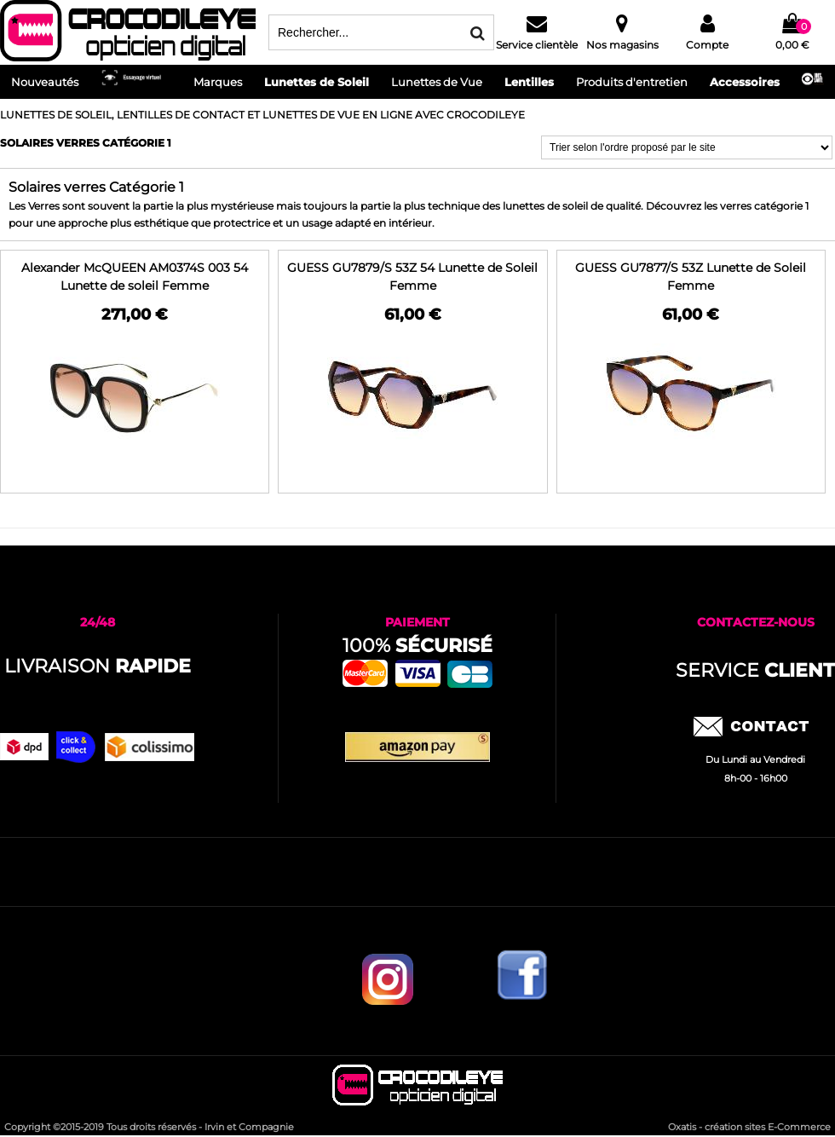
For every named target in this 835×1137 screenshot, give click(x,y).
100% (417, 645)
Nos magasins (622, 44)
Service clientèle (537, 44)
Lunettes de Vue (436, 82)
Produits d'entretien (632, 82)
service (755, 670)
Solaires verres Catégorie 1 (85, 142)
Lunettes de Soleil (316, 82)
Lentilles (529, 82)
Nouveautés (44, 82)
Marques (217, 82)
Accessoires (745, 82)
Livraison (97, 666)
